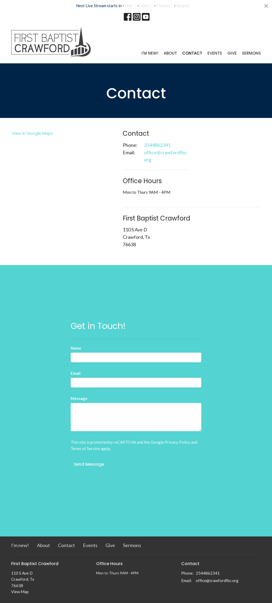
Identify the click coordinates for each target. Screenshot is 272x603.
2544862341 (157, 145)
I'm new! (150, 53)
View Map (20, 591)
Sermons (251, 53)
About (170, 53)
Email (75, 373)
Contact (192, 53)
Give (232, 53)
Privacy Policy (177, 442)
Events (214, 53)
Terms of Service (85, 448)
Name (76, 348)
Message (79, 398)
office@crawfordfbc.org (166, 156)
